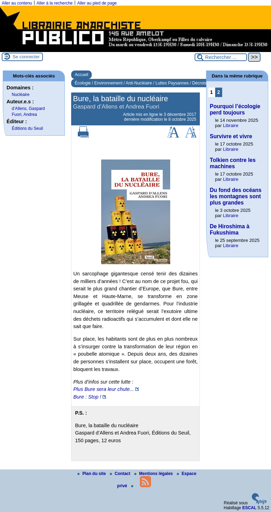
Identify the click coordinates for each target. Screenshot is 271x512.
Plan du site (92, 473)
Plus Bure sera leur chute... (103, 389)
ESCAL (249, 507)
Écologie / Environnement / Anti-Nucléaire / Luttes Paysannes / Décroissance (146, 83)
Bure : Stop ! (87, 397)
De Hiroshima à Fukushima (230, 229)
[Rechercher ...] (221, 57)
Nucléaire (21, 94)
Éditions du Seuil (27, 128)
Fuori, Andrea (24, 114)
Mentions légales (154, 473)
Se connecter (26, 56)
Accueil (81, 74)
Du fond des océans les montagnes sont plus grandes (236, 196)
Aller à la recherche (55, 3)
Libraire (230, 125)
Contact (120, 473)
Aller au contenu (17, 3)
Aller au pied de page (96, 3)
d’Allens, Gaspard (28, 108)
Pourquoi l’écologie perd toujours (235, 109)
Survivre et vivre (231, 136)
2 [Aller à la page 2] (218, 92)
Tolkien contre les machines (233, 163)
